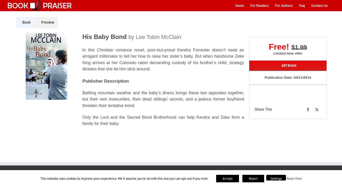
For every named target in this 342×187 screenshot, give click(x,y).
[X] (316, 109)
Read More (294, 178)
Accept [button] (227, 178)
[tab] (25, 22)
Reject (253, 178)
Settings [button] (276, 178)
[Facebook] (308, 109)
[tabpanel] (131, 82)
